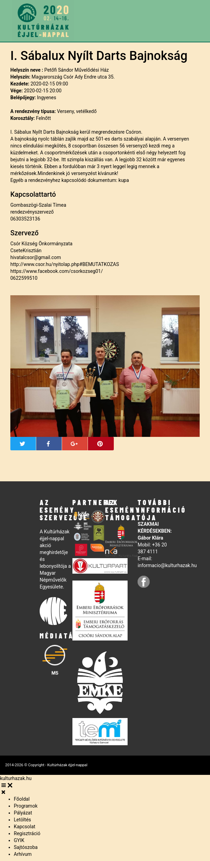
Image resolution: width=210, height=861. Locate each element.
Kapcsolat (24, 826)
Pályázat (23, 813)
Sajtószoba (26, 847)
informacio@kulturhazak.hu (167, 565)
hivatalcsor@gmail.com (35, 257)
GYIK (19, 840)
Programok (26, 806)
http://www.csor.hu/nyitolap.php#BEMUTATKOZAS (64, 264)
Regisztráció (27, 833)
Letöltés (22, 819)
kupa (124, 180)
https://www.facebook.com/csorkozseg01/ (56, 271)
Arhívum (23, 854)
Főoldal (22, 799)
